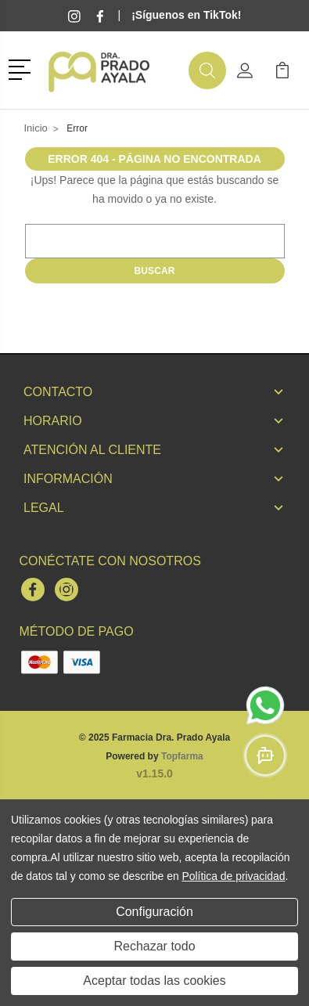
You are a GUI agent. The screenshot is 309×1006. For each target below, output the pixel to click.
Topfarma (182, 756)
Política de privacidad (233, 876)
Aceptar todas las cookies (154, 980)
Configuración (154, 911)
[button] (22, 68)
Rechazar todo (154, 946)
